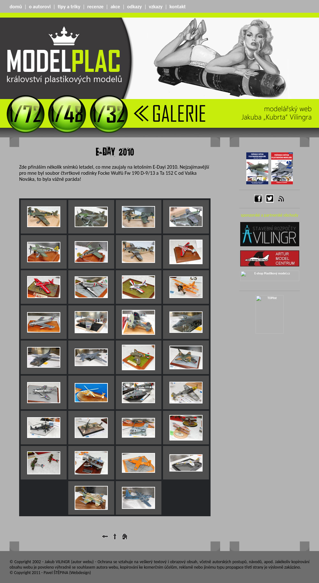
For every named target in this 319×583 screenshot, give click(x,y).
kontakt (177, 7)
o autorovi (40, 7)
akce (115, 7)
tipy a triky (69, 7)
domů (16, 7)
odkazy (134, 7)
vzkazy (156, 7)
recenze (95, 7)
